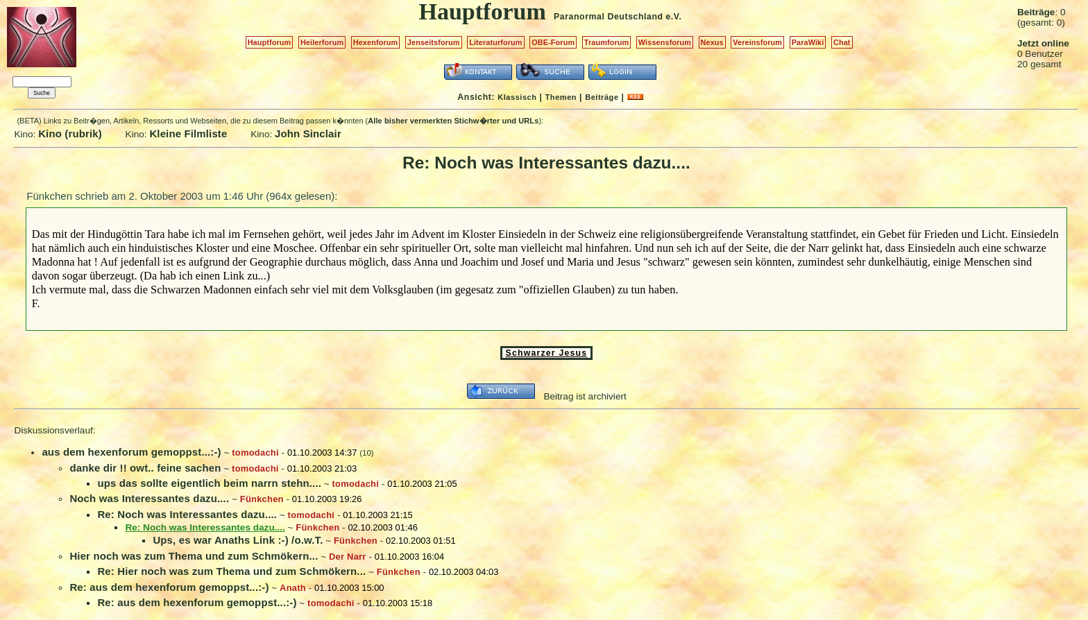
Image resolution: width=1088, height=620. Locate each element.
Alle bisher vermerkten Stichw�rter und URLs (453, 121)
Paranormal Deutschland (608, 16)
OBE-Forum (553, 42)
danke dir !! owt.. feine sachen (145, 468)
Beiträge (601, 97)
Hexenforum (375, 42)
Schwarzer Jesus (547, 353)
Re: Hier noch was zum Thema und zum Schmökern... (231, 571)
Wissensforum (664, 42)
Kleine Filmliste (188, 133)
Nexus (712, 42)
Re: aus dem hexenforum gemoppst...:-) (169, 587)
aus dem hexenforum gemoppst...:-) (131, 452)
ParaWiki (808, 42)
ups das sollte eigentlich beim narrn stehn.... (209, 483)
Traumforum (606, 42)
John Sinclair (308, 133)
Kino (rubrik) (70, 133)
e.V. (673, 16)
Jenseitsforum (433, 42)
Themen (561, 97)
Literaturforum (495, 42)
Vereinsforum (757, 42)
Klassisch (517, 97)
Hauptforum (269, 42)
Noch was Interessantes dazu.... (149, 498)
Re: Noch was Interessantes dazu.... (187, 514)
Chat (842, 42)
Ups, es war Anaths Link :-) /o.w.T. (238, 540)
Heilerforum (321, 42)
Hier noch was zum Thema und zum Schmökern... (193, 556)
